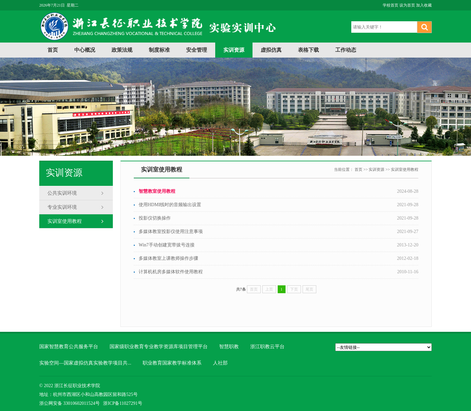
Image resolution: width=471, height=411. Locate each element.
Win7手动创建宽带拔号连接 (167, 244)
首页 (52, 50)
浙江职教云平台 (267, 346)
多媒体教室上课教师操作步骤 (168, 258)
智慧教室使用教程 (157, 191)
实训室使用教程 (64, 221)
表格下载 (308, 50)
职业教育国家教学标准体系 (172, 363)
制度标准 (159, 50)
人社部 (220, 363)
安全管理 (196, 50)
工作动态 (345, 50)
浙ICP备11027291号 (122, 403)
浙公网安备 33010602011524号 (69, 403)
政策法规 (122, 50)
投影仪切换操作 (155, 218)
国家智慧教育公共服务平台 (68, 346)
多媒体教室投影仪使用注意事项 (171, 231)
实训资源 (233, 50)
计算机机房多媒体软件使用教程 (171, 271)
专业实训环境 (62, 207)
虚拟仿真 (271, 50)
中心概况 (84, 50)
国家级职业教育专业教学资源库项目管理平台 (159, 346)
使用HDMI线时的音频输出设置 (170, 204)
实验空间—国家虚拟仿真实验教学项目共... (85, 363)
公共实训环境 (62, 193)
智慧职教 (229, 346)
